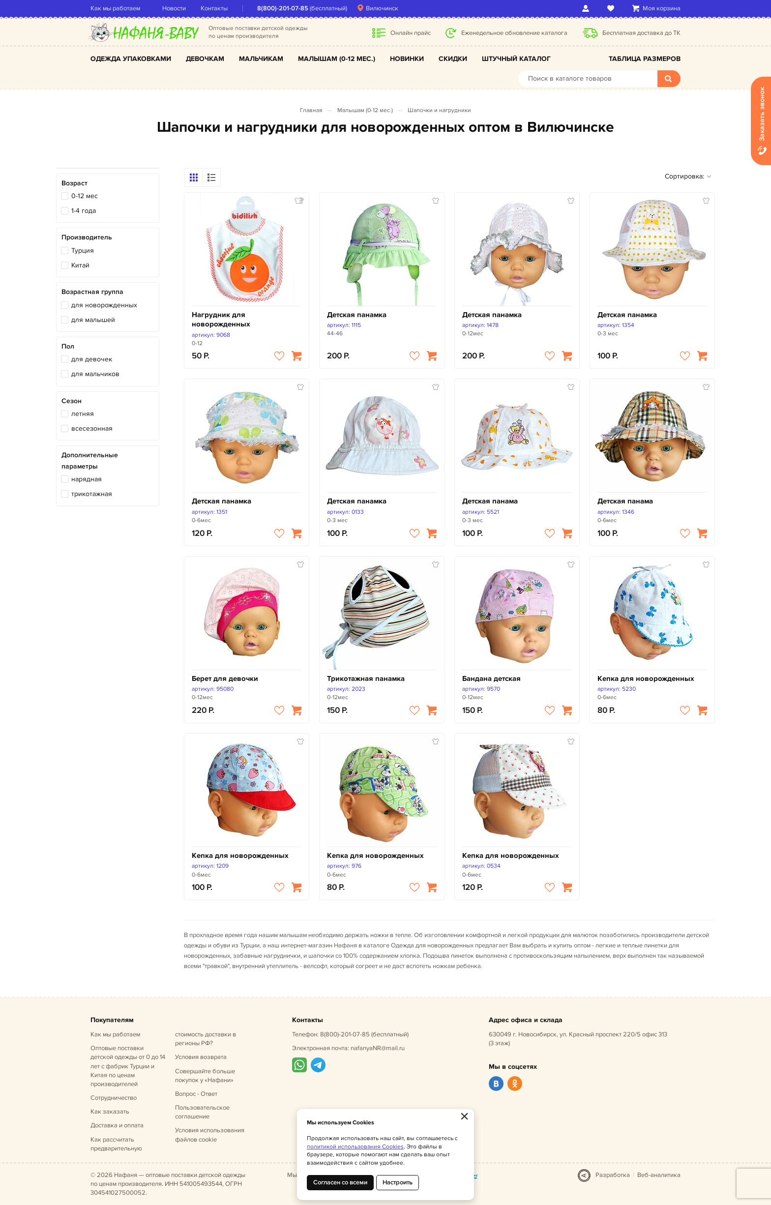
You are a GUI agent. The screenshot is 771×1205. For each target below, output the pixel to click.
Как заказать (109, 1112)
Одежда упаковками (130, 59)
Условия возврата (201, 1057)
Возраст (74, 183)
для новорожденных (104, 305)
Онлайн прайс (410, 33)
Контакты (214, 8)
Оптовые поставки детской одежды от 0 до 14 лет (127, 1066)
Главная (311, 110)
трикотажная (91, 494)
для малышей (93, 320)
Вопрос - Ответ (196, 1094)
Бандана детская (491, 678)
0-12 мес (84, 196)
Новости (174, 8)
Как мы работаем (115, 8)
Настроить (398, 1182)
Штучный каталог (516, 59)
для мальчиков (95, 374)
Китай (80, 265)
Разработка (612, 1175)
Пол (67, 346)
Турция (82, 250)
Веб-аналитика (659, 1175)
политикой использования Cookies (355, 1146)
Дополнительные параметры (89, 460)
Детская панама (490, 501)
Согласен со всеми (340, 1182)
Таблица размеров (645, 59)
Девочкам (205, 59)
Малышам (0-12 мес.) (336, 59)
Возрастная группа (92, 292)
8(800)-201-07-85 (282, 8)
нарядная (86, 479)
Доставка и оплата (117, 1125)
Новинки (407, 59)
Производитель (86, 237)
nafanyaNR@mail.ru (378, 1048)
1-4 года (83, 210)
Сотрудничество (113, 1098)
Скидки (453, 59)
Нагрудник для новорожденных (221, 319)
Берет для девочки (225, 678)
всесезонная (92, 428)
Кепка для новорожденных (645, 678)
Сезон (71, 401)
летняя (82, 414)
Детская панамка (356, 315)
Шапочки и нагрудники (439, 110)
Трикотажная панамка (366, 678)
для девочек (91, 359)
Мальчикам (261, 59)
